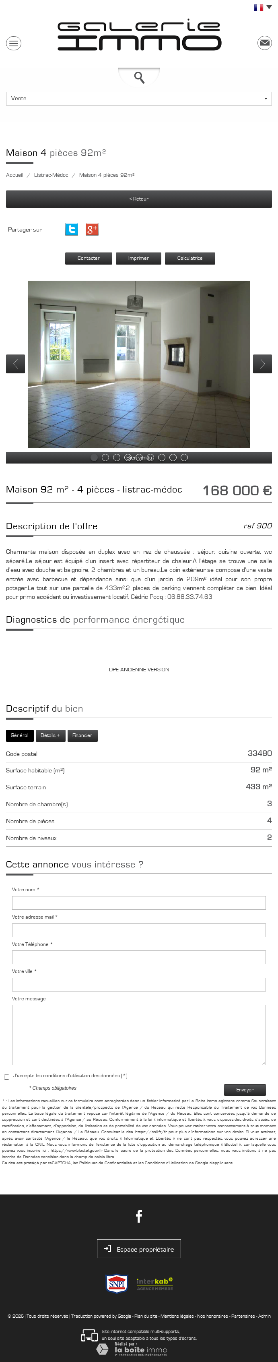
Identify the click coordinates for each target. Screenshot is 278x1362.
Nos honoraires (212, 1316)
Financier (82, 735)
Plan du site (145, 1316)
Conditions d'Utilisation (166, 1163)
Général (19, 735)
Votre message (29, 999)
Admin (264, 1316)
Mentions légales (177, 1316)
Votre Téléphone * (32, 944)
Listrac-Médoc (51, 175)
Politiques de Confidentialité (105, 1163)
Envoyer (245, 1090)
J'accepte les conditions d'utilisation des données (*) (70, 1075)
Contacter (89, 258)
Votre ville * (24, 971)
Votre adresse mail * (35, 917)
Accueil (14, 175)
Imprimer (138, 258)
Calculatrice (190, 258)
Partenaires (243, 1316)
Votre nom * (26, 889)
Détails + (50, 735)
